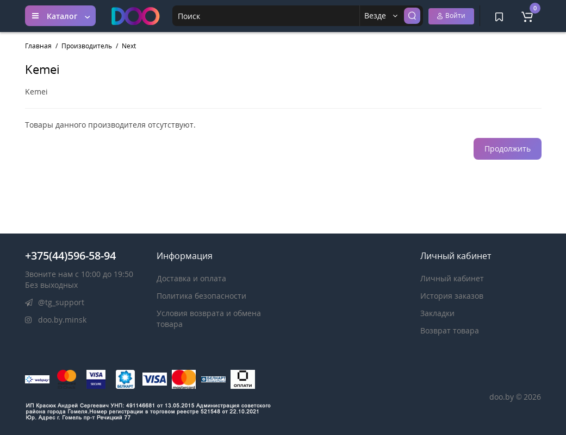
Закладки (437, 313)
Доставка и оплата (191, 278)
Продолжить (507, 148)
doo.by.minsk (55, 319)
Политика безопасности (201, 296)
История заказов (451, 296)
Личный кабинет (452, 278)
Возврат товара (449, 330)
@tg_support (54, 302)
